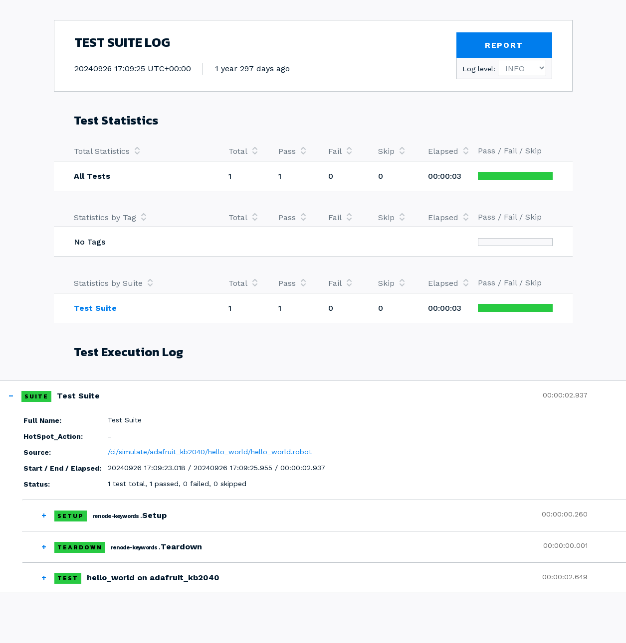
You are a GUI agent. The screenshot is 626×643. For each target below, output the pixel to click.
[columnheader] (141, 151)
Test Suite (95, 308)
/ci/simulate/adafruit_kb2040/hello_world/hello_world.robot (210, 452)
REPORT (504, 45)
